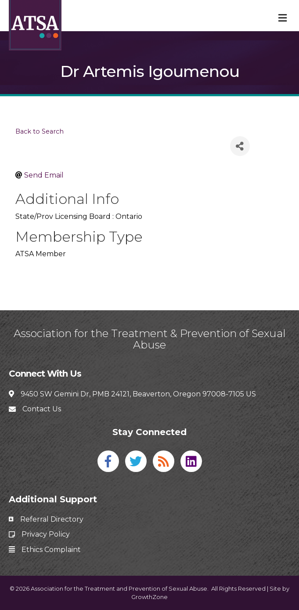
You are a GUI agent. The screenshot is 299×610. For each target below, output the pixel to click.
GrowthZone (149, 596)
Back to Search (39, 131)
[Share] (240, 146)
